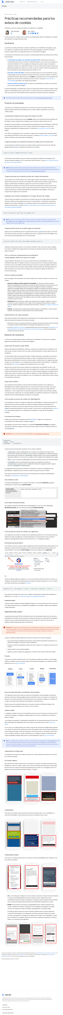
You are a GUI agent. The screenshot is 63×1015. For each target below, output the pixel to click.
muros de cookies (49, 735)
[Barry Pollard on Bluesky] (35, 33)
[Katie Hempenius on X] (11, 33)
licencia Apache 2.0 (22, 954)
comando (28, 583)
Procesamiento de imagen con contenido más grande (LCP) (23, 60)
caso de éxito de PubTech (44, 128)
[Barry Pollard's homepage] (37, 33)
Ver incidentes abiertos (7, 1009)
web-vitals (14, 364)
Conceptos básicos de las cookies (44, 98)
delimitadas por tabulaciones (42, 433)
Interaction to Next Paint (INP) (15, 72)
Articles (4, 6)
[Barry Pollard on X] (28, 33)
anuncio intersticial (20, 663)
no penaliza (52, 740)
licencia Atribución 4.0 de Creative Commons (45, 953)
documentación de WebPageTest (19, 475)
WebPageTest (33, 419)
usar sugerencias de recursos (38, 171)
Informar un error (6, 1007)
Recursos (22, 1)
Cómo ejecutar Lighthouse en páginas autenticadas (31, 596)
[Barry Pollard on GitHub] (31, 33)
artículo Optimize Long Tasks (46, 135)
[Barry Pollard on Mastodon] (33, 33)
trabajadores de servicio (18, 327)
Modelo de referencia (32, 1)
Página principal (8, 14)
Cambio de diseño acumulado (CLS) (17, 83)
